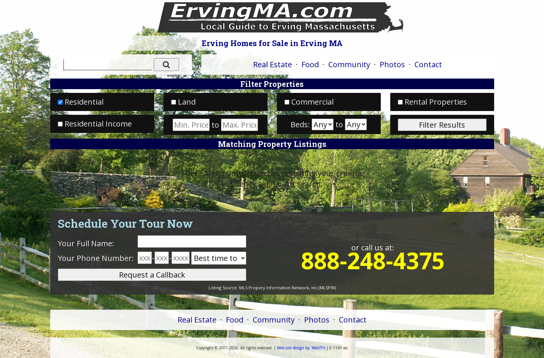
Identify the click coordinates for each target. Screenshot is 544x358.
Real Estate (272, 64)
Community (349, 64)
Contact (428, 64)
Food (310, 64)
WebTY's (301, 347)
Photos (392, 64)
